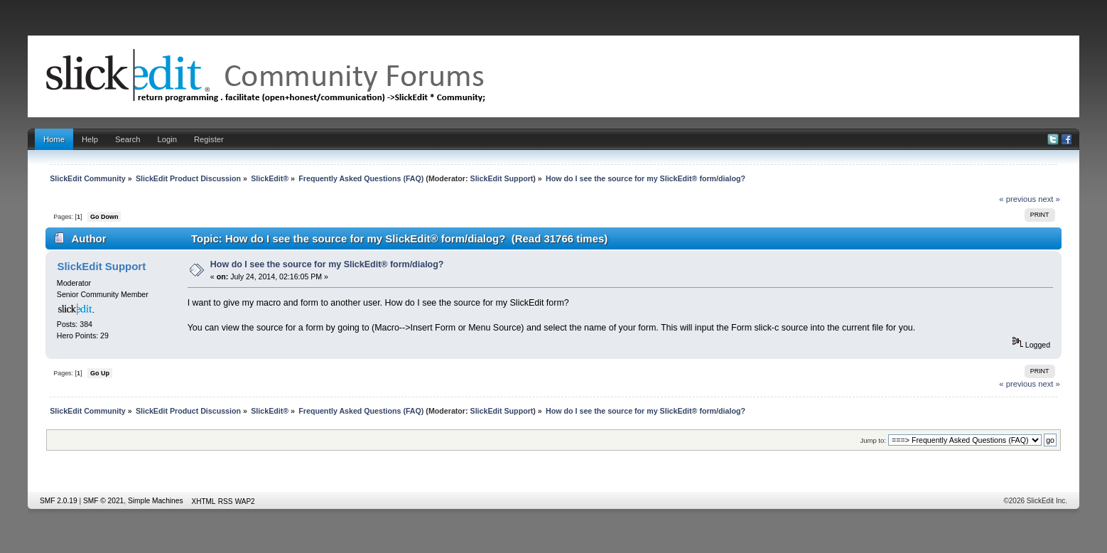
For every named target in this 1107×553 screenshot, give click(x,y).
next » (1049, 199)
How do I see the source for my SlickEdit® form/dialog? (327, 264)
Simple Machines (155, 501)
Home (54, 139)
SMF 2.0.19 (58, 501)
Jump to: (873, 440)
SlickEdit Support (502, 178)
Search (128, 139)
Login (167, 139)
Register (209, 139)
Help (90, 139)
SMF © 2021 (103, 501)
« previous (1017, 199)
